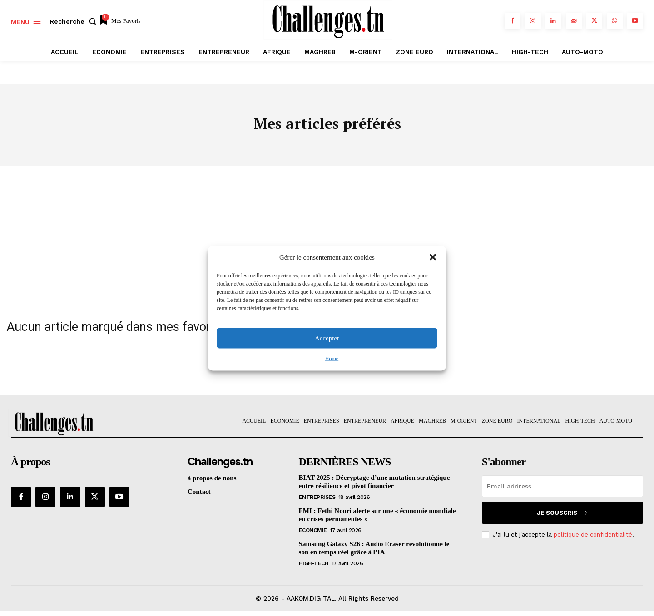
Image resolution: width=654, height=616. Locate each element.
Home (331, 358)
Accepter (327, 338)
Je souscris (562, 517)
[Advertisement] (327, 238)
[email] (562, 491)
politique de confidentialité (593, 539)
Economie (313, 535)
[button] (432, 257)
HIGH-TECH (314, 568)
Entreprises (317, 501)
